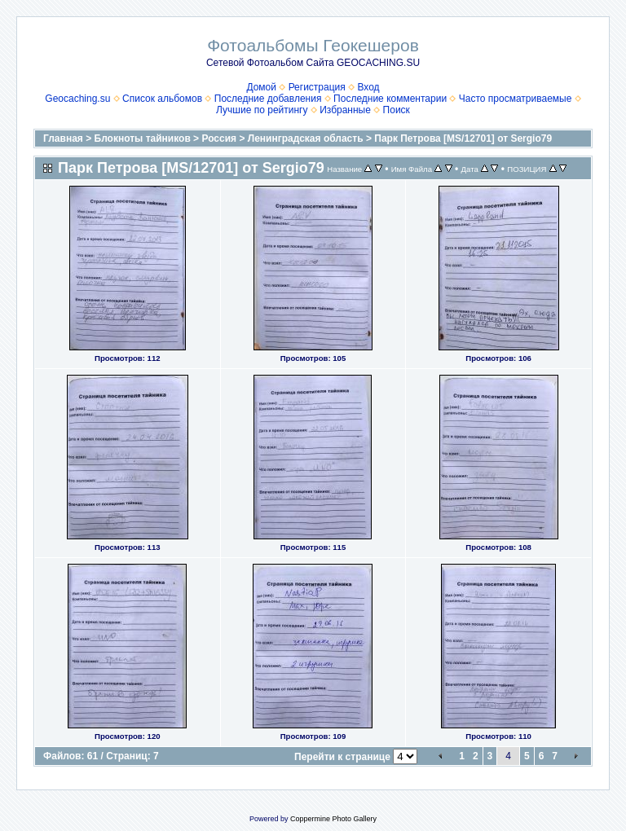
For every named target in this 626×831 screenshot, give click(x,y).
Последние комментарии (390, 98)
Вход (368, 87)
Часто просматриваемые (515, 98)
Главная (63, 138)
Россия (218, 138)
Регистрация (317, 87)
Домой (261, 87)
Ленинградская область (306, 138)
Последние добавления (268, 98)
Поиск (396, 110)
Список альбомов (162, 98)
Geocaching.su (77, 98)
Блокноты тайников (143, 138)
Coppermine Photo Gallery (333, 819)
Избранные (345, 110)
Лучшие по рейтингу (261, 110)
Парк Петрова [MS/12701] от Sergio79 (463, 138)
